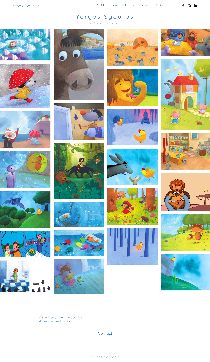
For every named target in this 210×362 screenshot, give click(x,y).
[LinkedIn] (195, 6)
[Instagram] (189, 6)
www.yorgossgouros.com (26, 5)
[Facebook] (183, 6)
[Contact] (105, 333)
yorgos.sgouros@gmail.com (68, 317)
